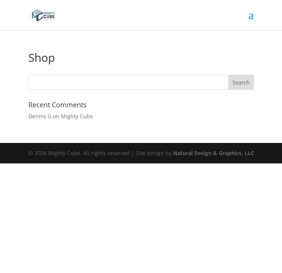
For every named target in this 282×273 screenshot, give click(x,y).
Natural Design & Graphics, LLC (213, 153)
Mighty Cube (77, 116)
